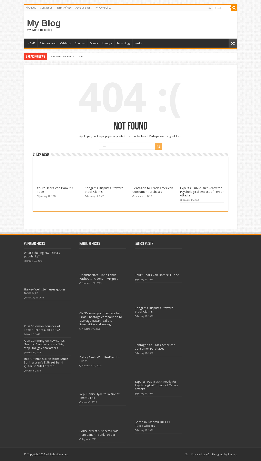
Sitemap (232, 454)
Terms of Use (64, 7)
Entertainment (48, 43)
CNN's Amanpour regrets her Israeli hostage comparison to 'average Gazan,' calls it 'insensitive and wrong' (100, 318)
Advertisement (83, 7)
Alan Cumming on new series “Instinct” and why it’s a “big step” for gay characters (44, 344)
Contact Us (46, 7)
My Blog (44, 23)
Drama (94, 43)
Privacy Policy (103, 7)
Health (138, 43)
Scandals (80, 43)
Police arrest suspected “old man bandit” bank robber (98, 433)
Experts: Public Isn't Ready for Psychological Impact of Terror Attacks (202, 191)
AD (208, 454)
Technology (123, 43)
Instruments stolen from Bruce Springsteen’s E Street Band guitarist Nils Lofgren (46, 362)
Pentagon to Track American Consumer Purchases (152, 190)
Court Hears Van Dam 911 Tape (65, 56)
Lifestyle (107, 43)
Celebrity (65, 43)
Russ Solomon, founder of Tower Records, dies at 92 (42, 328)
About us (31, 7)
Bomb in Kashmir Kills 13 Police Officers (152, 424)
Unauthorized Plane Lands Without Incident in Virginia (98, 276)
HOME (31, 43)
